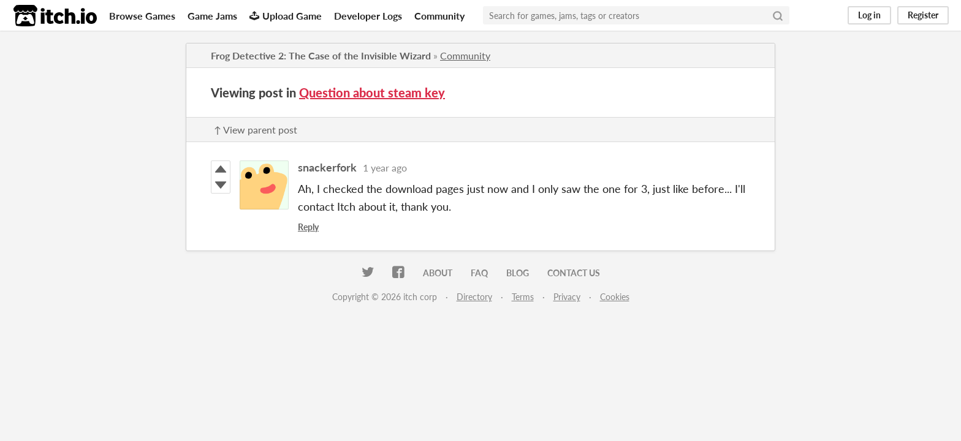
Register (923, 15)
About (437, 273)
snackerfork (327, 167)
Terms (523, 297)
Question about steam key (372, 92)
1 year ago (385, 167)
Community (439, 15)
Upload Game (285, 15)
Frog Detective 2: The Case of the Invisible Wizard (321, 55)
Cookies (614, 297)
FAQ (479, 273)
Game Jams (212, 15)
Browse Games (142, 15)
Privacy (566, 297)
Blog (517, 273)
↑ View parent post (255, 129)
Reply (308, 227)
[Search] (777, 15)
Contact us (573, 273)
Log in (869, 15)
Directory (474, 297)
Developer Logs (368, 15)
